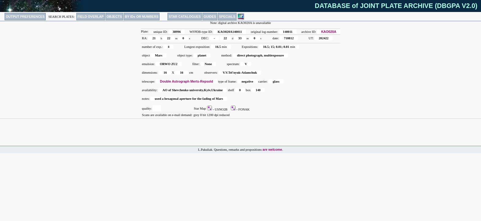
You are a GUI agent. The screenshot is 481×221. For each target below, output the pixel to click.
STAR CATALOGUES (185, 16)
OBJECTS (114, 16)
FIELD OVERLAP (91, 16)
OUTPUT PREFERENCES (25, 16)
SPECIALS (227, 16)
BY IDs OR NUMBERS (142, 16)
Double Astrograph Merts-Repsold (186, 81)
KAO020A (328, 31)
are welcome (272, 149)
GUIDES (210, 16)
